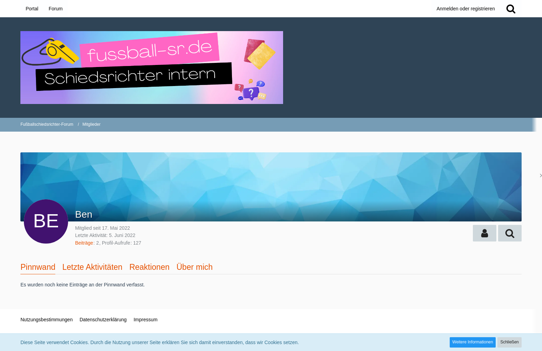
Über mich (194, 267)
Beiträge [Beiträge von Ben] (84, 243)
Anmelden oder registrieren (466, 8)
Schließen (509, 342)
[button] (484, 233)
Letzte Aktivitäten (92, 267)
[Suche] (511, 8)
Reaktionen (149, 267)
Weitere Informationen (472, 342)
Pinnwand (37, 267)
